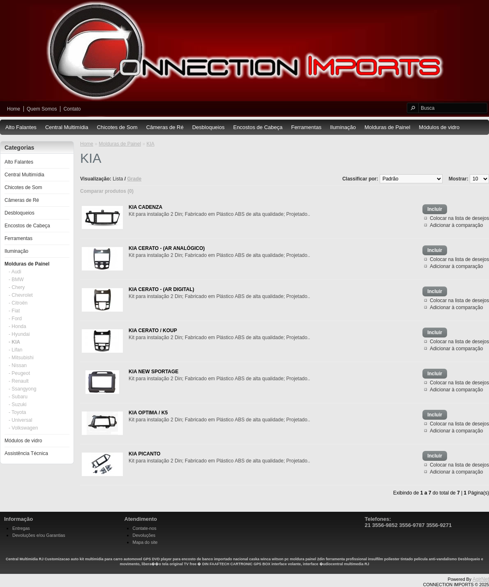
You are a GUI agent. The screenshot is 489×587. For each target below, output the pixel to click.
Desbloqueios (208, 127)
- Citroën (18, 303)
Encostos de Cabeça (257, 127)
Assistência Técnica (26, 453)
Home (13, 109)
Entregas (21, 528)
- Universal (20, 420)
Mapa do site (145, 542)
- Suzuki (17, 404)
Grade (134, 179)
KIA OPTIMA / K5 (148, 413)
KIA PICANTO (144, 454)
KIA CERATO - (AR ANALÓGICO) (167, 248)
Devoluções (144, 535)
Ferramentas (306, 127)
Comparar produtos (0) (107, 191)
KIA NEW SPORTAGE (153, 371)
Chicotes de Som (117, 127)
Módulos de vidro (439, 127)
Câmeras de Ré (165, 127)
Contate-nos (145, 528)
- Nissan (18, 365)
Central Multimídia (66, 127)
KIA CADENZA (145, 207)
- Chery (17, 287)
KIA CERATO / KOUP (153, 330)
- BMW (16, 279)
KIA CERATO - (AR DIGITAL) (161, 289)
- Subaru (18, 397)
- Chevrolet (21, 295)
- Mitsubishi (21, 358)
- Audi (15, 272)
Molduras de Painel (387, 127)
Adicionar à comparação (456, 225)
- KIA (14, 342)
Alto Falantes (21, 127)
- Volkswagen (23, 428)
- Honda (17, 326)
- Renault (19, 381)
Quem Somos (42, 109)
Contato (72, 109)
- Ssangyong (22, 389)
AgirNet (481, 579)
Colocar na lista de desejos (459, 218)
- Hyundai (19, 334)
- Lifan (15, 350)
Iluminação (343, 127)
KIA (150, 144)
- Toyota (17, 412)
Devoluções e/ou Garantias (38, 535)
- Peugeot (19, 373)
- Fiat (14, 311)
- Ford (15, 318)
